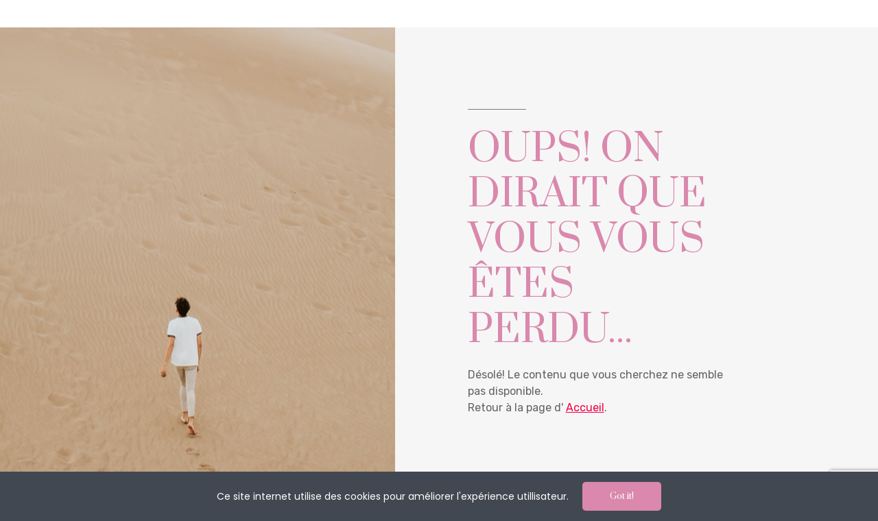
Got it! (622, 496)
